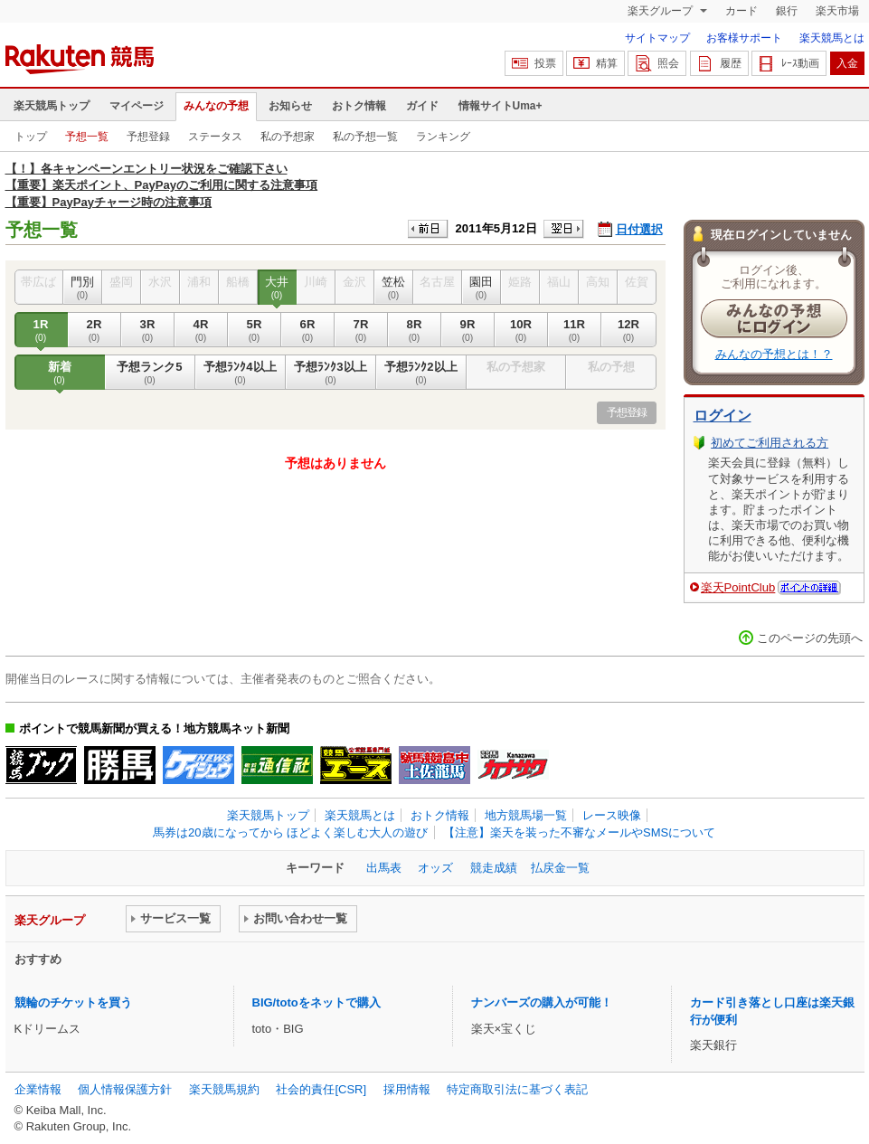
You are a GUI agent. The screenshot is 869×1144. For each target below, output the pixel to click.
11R (575, 330)
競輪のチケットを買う (73, 1002)
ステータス (215, 136)
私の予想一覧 (365, 136)
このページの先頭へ (810, 638)
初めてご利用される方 (769, 442)
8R (414, 330)
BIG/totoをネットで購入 (316, 1002)
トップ (30, 136)
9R (468, 330)
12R (629, 330)
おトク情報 (359, 105)
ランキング (443, 136)
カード (741, 11)
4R (201, 330)
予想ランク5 (150, 372)
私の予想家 (287, 136)
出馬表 (383, 868)
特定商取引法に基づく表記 (517, 1089)
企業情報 (37, 1089)
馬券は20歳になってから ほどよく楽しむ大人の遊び (290, 832)
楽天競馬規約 (224, 1089)
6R (308, 330)
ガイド (422, 105)
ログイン (722, 415)
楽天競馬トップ (52, 105)
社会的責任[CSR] (321, 1089)
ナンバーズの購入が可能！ (541, 1002)
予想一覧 (87, 136)
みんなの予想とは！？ (774, 354)
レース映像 (611, 815)
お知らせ (290, 105)
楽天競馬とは (831, 38)
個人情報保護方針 (125, 1089)
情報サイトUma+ (500, 105)
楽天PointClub (738, 587)
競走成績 (493, 868)
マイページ (136, 105)
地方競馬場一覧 (526, 815)
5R (254, 330)
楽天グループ (661, 11)
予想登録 (148, 136)
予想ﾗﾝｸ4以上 (240, 372)
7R (361, 330)
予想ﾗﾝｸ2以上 (421, 372)
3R (148, 330)
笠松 (393, 287)
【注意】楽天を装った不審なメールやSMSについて (579, 832)
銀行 (787, 11)
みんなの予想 (216, 105)
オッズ (435, 868)
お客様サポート (744, 38)
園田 (481, 287)
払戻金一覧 (560, 868)
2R (94, 330)
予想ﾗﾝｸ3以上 (331, 372)
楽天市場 (837, 11)
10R (521, 330)
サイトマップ (657, 38)
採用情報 (406, 1089)
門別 (82, 287)
